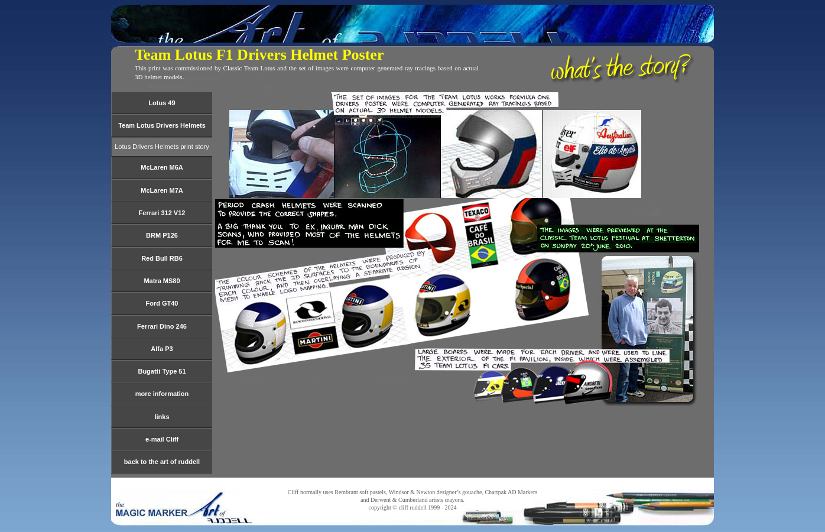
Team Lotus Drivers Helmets (162, 125)
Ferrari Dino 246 (162, 326)
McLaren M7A (162, 190)
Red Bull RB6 (162, 258)
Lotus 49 (161, 102)
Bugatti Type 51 (162, 371)
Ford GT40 (161, 303)
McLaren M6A (162, 167)
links (161, 416)
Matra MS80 (162, 280)
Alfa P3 (162, 348)
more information (162, 393)
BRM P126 (162, 235)
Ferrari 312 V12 (162, 212)
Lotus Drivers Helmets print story (162, 146)
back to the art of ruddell (162, 461)
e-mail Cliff (161, 439)
